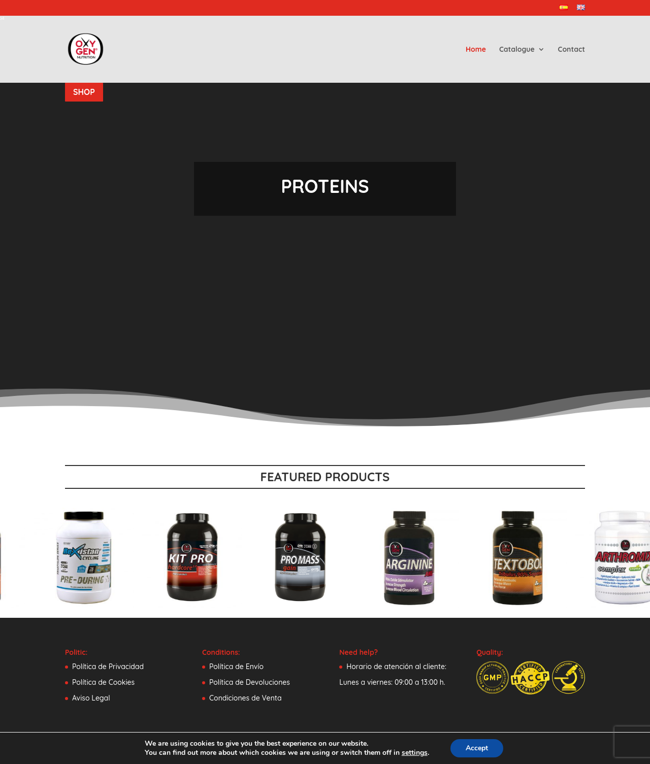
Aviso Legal (91, 698)
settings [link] (418, 753)
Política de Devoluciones (249, 682)
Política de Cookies (103, 682)
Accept (482, 748)
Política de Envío (236, 666)
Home (476, 50)
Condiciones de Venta (245, 698)
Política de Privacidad (108, 666)
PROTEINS (325, 186)
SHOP (84, 92)
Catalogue (517, 50)
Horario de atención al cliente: (396, 666)
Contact (571, 50)
